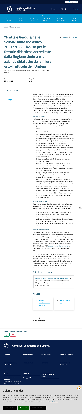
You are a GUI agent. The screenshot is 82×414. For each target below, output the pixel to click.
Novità (12, 27)
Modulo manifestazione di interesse (44, 302)
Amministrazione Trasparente (65, 363)
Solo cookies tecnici (10, 408)
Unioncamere (7, 2)
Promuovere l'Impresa (66, 355)
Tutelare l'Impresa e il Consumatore (10, 363)
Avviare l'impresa (28, 355)
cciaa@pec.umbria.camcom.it (58, 246)
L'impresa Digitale (28, 363)
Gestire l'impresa (46, 355)
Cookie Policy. (54, 402)
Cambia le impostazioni (38, 408)
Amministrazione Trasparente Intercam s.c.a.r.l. (47, 374)
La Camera (7, 355)
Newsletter (44, 363)
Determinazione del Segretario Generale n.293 (52, 278)
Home (6, 27)
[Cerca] (76, 9)
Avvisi (18, 27)
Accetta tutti (23, 408)
